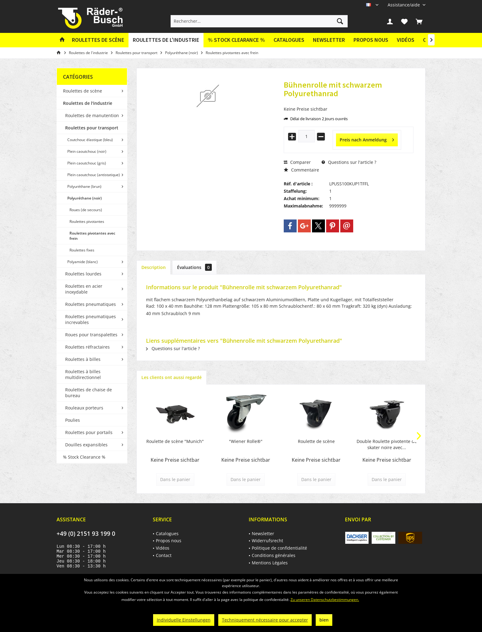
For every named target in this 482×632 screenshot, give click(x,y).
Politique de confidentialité (279, 548)
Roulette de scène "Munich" (175, 441)
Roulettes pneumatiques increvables (90, 319)
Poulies (72, 420)
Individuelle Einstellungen (184, 620)
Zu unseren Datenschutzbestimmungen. (324, 599)
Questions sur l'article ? (349, 162)
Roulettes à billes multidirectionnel (83, 374)
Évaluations (194, 267)
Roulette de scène (316, 441)
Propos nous (371, 39)
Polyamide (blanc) (82, 261)
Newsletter (329, 39)
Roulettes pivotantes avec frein (92, 236)
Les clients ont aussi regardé (171, 377)
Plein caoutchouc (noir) (86, 151)
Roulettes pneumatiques (90, 304)
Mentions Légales (270, 563)
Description (153, 267)
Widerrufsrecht (267, 540)
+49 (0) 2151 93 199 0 (86, 534)
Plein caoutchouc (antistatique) (93, 174)
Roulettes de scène (82, 91)
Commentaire (301, 170)
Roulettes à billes (83, 359)
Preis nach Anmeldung (367, 139)
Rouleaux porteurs (84, 408)
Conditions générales (273, 555)
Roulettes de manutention (92, 115)
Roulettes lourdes (83, 274)
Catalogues (289, 39)
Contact (164, 555)
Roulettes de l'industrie (87, 103)
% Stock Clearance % (84, 457)
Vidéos (405, 39)
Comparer (297, 162)
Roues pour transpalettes (91, 335)
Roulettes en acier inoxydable (83, 289)
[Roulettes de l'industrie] (165, 40)
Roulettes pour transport (91, 128)
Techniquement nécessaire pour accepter (265, 620)
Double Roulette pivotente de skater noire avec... (387, 444)
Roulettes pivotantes (86, 221)
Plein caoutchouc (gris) (86, 163)
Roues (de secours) (85, 209)
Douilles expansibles (86, 445)
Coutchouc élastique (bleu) (90, 139)
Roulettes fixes (81, 250)
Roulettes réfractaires (87, 347)
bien (324, 620)
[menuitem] (404, 5)
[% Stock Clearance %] (236, 40)
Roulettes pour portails (89, 432)
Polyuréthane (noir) (84, 198)
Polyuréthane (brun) (84, 186)
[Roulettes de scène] (98, 40)
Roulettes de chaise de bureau (88, 392)
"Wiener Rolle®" (246, 441)
